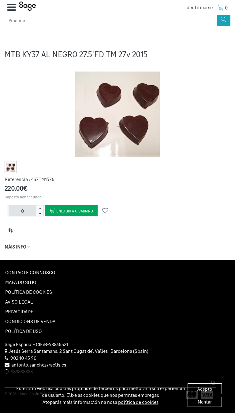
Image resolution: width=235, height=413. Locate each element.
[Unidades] (22, 210)
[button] (11, 7)
